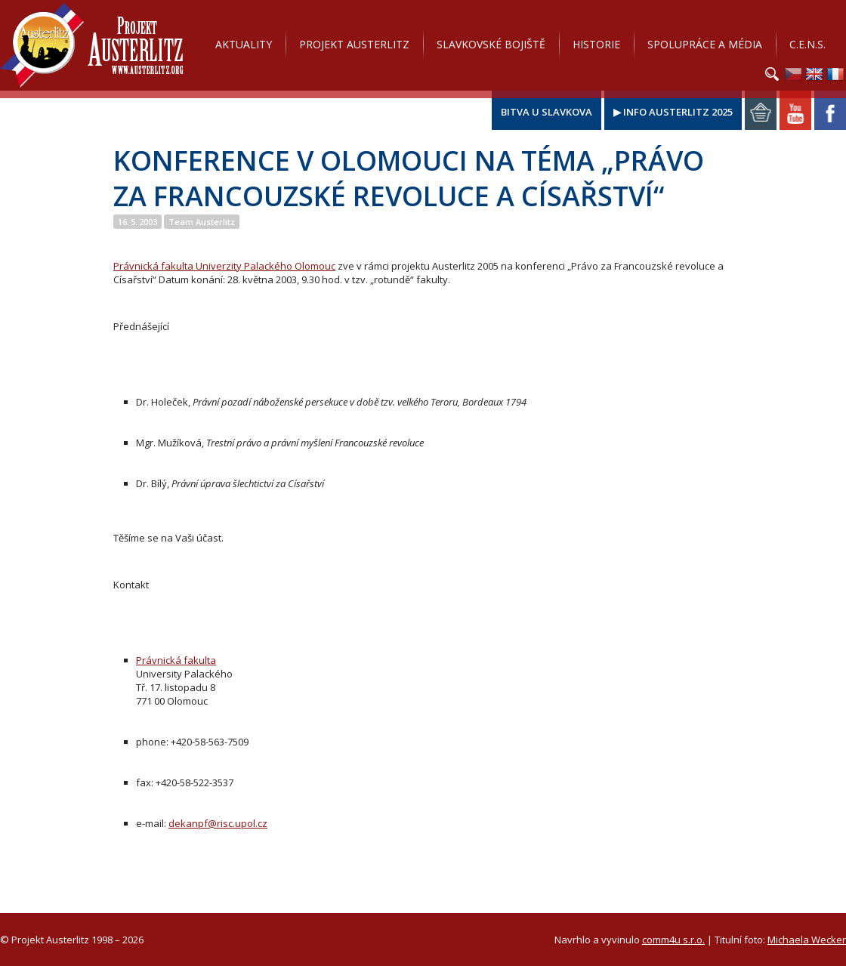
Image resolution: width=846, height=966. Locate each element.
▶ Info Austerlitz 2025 (673, 112)
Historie (596, 44)
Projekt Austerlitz (92, 45)
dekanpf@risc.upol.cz (217, 823)
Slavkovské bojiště (491, 44)
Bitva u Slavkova (546, 112)
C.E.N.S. (807, 44)
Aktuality (243, 44)
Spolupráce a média (704, 44)
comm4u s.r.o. (673, 939)
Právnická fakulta (176, 660)
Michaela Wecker (806, 939)
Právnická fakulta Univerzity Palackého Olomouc (224, 266)
